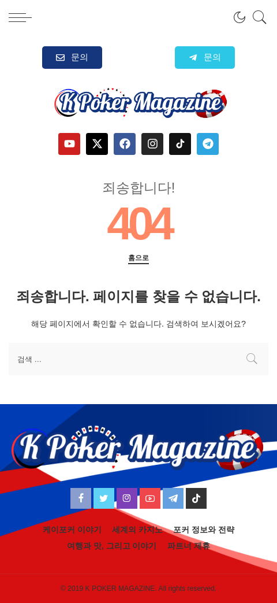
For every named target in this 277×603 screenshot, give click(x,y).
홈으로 (138, 258)
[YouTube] (150, 498)
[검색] (256, 17)
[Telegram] (173, 498)
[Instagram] (127, 498)
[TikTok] (196, 498)
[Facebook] (80, 498)
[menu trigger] (23, 17)
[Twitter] (103, 498)
